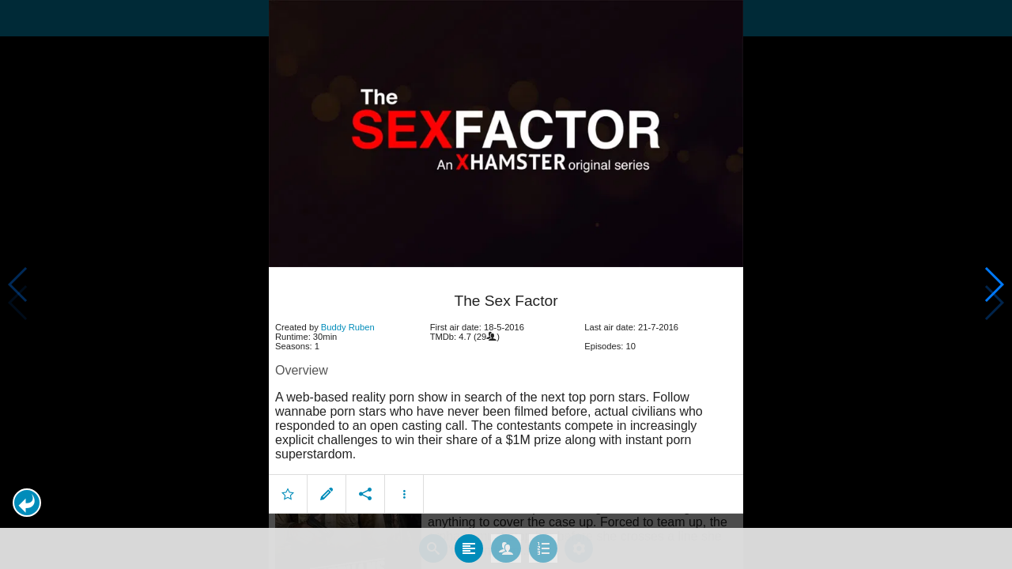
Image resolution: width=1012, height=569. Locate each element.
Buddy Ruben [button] (348, 327)
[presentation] (506, 133)
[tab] (469, 548)
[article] (506, 393)
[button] (27, 502)
